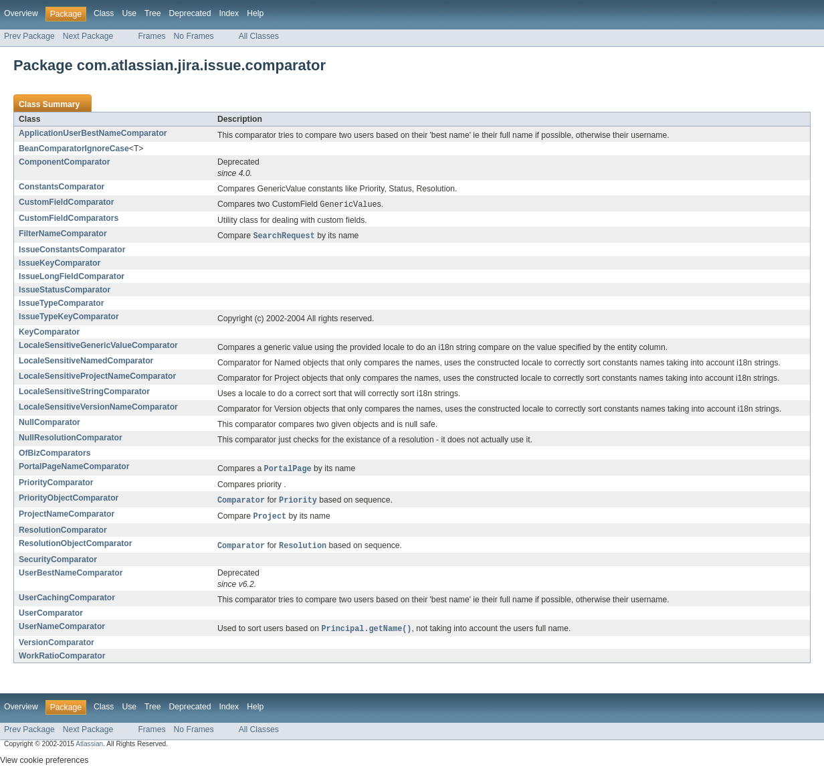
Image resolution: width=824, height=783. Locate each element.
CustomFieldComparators (68, 219)
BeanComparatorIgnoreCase (74, 148)
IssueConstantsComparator (72, 251)
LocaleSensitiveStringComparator (84, 393)
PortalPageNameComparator (74, 467)
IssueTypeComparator (61, 304)
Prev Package (29, 36)
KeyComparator (49, 333)
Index (229, 13)
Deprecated (190, 13)
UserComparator (51, 617)
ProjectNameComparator (66, 516)
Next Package (88, 36)
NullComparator (49, 423)
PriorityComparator (56, 484)
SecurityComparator (58, 563)
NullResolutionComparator (70, 439)
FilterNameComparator (63, 234)
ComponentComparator (64, 162)
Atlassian (89, 748)
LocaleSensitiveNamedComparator (86, 362)
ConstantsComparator (61, 186)
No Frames (194, 36)
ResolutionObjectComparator (75, 546)
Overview (21, 13)
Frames (151, 36)
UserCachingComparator (67, 601)
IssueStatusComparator (64, 291)
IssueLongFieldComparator (71, 277)
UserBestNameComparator (70, 577)
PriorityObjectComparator (68, 500)
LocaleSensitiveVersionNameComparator (98, 408)
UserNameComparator (62, 630)
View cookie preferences (44, 765)
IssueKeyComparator (59, 264)
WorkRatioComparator (62, 660)
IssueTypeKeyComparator (69, 318)
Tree (152, 13)
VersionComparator (56, 647)
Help (255, 13)
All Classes (259, 36)
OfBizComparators (54, 454)
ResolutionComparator (63, 533)
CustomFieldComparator (66, 202)
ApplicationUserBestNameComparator (93, 133)
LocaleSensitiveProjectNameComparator (97, 377)
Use (129, 13)
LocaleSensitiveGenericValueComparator (98, 346)
